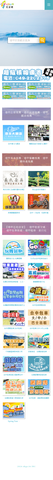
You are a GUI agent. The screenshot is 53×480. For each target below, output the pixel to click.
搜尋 (42, 40)
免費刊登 (17, 461)
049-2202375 (24, 464)
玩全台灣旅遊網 (23, 459)
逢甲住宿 (7, 5)
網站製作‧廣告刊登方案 (33, 461)
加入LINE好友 (37, 464)
